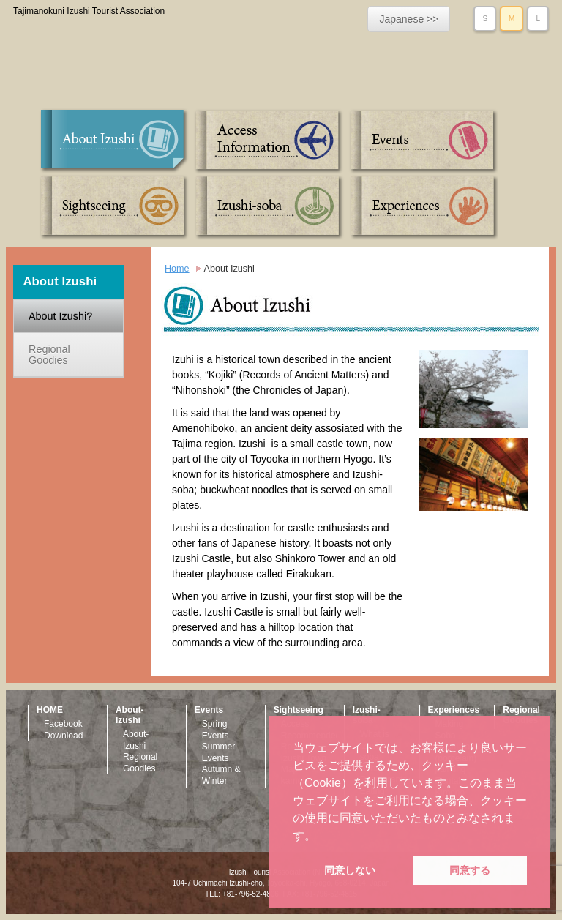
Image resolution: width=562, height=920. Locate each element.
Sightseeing (115, 207)
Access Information (268, 141)
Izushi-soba (268, 207)
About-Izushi (136, 740)
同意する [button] (469, 870)
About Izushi (115, 141)
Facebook (63, 724)
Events (421, 141)
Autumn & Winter (221, 775)
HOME (50, 710)
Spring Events (215, 730)
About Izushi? (60, 316)
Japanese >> (408, 19)
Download (63, 735)
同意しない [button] (349, 870)
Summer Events (218, 752)
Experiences (421, 207)
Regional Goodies (49, 354)
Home (177, 268)
